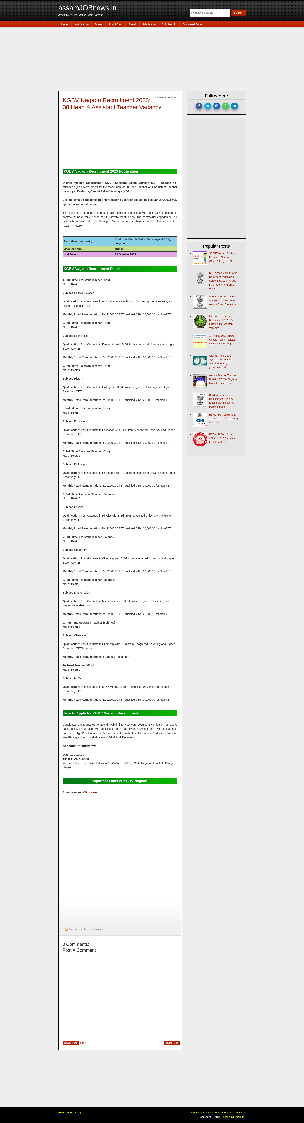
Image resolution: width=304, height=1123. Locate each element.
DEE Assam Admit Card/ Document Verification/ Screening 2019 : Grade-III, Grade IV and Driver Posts (223, 281)
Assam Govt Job (84, 929)
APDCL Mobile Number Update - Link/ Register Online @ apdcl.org (222, 339)
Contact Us (239, 1112)
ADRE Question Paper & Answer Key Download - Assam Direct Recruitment (224, 300)
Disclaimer (207, 1112)
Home (82, 1042)
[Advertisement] (154, 59)
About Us (194, 1112)
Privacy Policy (223, 1112)
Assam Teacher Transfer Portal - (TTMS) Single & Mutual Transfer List (223, 379)
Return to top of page (70, 1112)
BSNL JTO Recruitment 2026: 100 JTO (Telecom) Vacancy (223, 418)
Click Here (90, 792)
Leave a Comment (167, 97)
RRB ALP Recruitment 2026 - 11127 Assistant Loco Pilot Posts (222, 438)
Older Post (172, 1043)
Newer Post (70, 1043)
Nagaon (98, 929)
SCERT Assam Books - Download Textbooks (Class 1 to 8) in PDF (222, 257)
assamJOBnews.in (87, 8)
